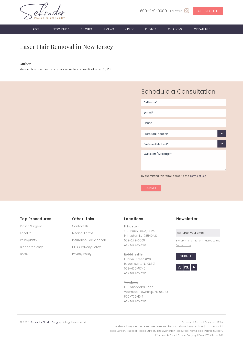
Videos (129, 29)
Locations (174, 29)
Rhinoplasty (28, 240)
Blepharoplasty (31, 247)
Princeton (131, 226)
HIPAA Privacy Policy (86, 247)
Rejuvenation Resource (173, 331)
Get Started (208, 11)
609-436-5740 (134, 268)
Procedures (61, 29)
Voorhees (131, 282)
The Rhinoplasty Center (127, 326)
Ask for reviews (135, 245)
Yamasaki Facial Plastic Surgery (176, 335)
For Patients (201, 29)
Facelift (25, 233)
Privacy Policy (82, 254)
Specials (86, 29)
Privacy (209, 322)
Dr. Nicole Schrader (64, 69)
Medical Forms (83, 233)
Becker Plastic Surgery (142, 331)
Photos (150, 29)
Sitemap (187, 322)
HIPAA (219, 322)
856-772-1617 (133, 297)
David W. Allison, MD (210, 335)
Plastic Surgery (31, 226)
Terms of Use (208, 176)
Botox (24, 254)
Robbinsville (133, 254)
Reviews (108, 29)
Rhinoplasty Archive (191, 326)
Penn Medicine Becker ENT (160, 326)
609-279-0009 (153, 11)
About (37, 29)
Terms (199, 322)
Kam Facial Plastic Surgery (206, 331)
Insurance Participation (89, 240)
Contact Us (80, 226)
